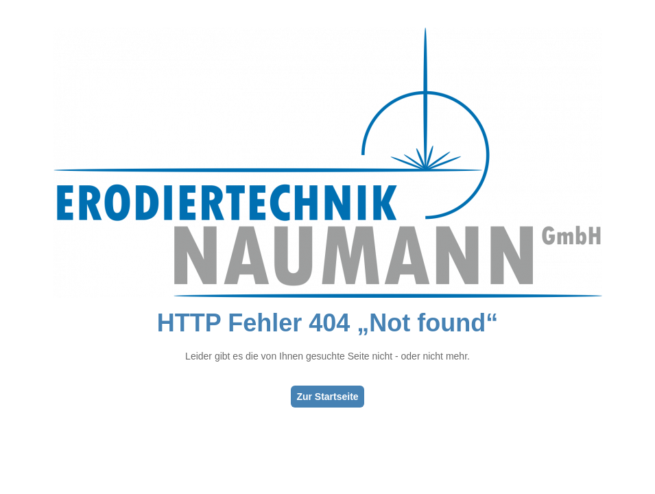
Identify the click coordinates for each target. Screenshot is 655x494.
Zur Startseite (327, 396)
